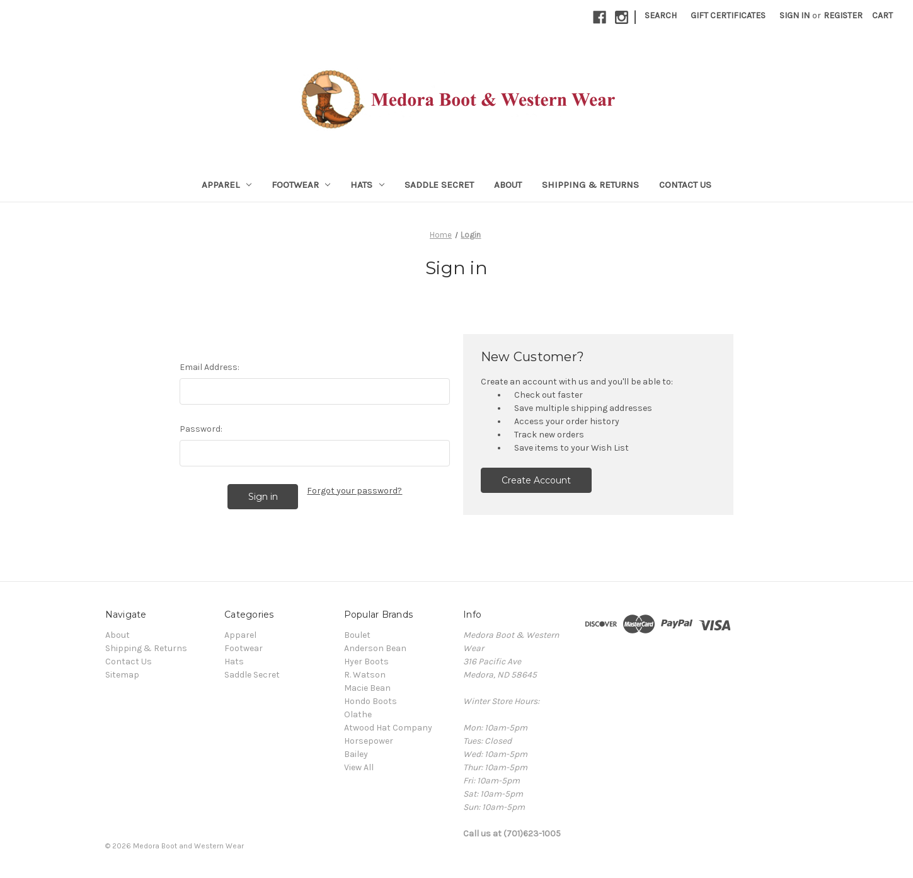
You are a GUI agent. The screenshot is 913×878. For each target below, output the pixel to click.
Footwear (301, 184)
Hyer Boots (366, 661)
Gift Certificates (728, 15)
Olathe (358, 714)
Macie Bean (367, 688)
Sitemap (122, 674)
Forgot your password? (354, 490)
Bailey (356, 754)
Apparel (226, 184)
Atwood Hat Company (388, 727)
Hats (367, 184)
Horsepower (368, 741)
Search (661, 15)
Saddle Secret (439, 184)
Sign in (794, 15)
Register (843, 15)
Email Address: (209, 367)
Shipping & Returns (590, 184)
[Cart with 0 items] (882, 15)
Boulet (357, 635)
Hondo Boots (370, 701)
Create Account (536, 480)
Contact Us (685, 184)
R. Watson (365, 674)
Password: (201, 429)
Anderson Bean (375, 648)
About (508, 184)
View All (359, 767)
